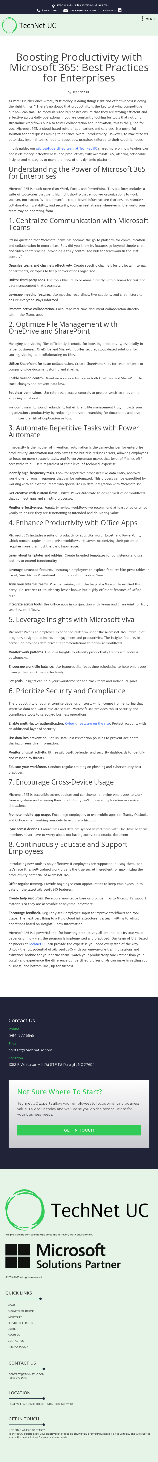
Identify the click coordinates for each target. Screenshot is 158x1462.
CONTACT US (16, 1340)
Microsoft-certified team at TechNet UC (66, 148)
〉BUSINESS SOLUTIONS (19, 1311)
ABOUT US (14, 1334)
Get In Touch (79, 1130)
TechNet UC (38, 944)
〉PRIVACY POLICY (16, 1346)
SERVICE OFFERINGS (20, 1322)
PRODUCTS (14, 1329)
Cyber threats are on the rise (87, 723)
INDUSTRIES (15, 1317)
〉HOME (10, 1305)
